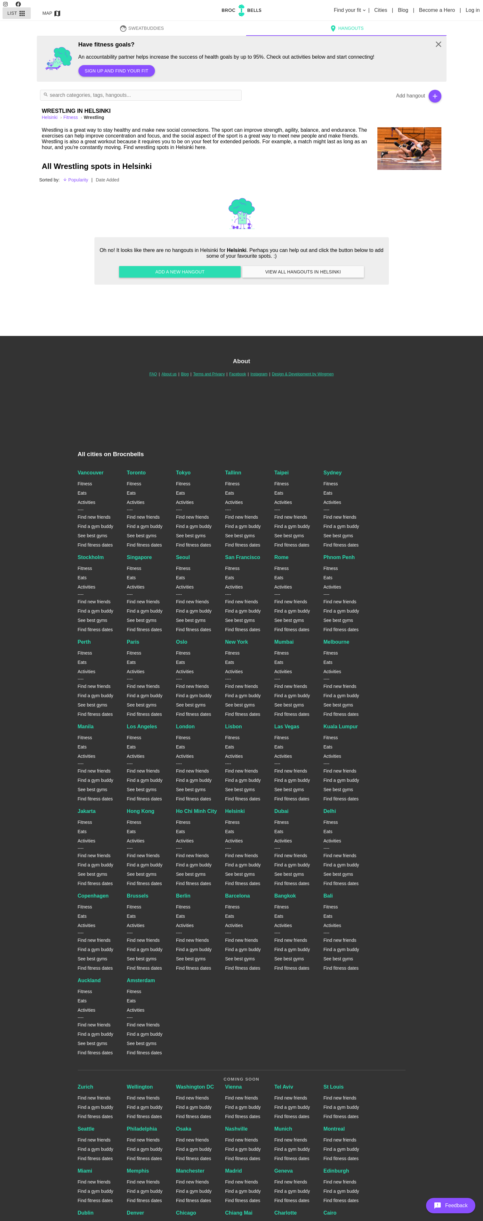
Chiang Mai (238, 1213)
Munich (283, 1129)
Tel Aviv (283, 1087)
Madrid (233, 1171)
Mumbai (284, 642)
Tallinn (233, 472)
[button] (450, 1205)
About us (168, 374)
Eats (82, 493)
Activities (86, 502)
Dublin (86, 1213)
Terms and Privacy (209, 374)
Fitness (71, 117)
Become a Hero (437, 10)
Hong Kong (140, 811)
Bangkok (285, 896)
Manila (86, 726)
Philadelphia (142, 1129)
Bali (328, 896)
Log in (473, 10)
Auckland (89, 980)
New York (236, 642)
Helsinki (235, 811)
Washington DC (195, 1087)
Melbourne (336, 642)
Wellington (140, 1087)
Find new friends (94, 517)
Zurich (85, 1087)
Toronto (136, 472)
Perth (84, 642)
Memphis (138, 1171)
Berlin (183, 896)
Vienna (233, 1087)
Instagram (258, 374)
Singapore (139, 557)
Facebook (237, 374)
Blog (404, 10)
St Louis (333, 1087)
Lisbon (233, 726)
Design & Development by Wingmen (303, 374)
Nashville (236, 1129)
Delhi (329, 811)
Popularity (75, 179)
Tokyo (183, 472)
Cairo (329, 1213)
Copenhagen (93, 896)
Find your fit (350, 10)
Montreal (334, 1129)
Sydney (332, 472)
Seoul (183, 557)
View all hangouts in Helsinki (303, 272)
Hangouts (346, 28)
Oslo (182, 642)
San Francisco (242, 557)
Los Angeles (142, 726)
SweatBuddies (142, 28)
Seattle (86, 1129)
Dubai (281, 811)
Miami (85, 1171)
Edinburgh (336, 1171)
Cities (381, 10)
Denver (135, 1213)
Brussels (138, 896)
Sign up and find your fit (116, 71)
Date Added (107, 179)
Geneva (283, 1171)
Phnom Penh (339, 557)
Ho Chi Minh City (196, 811)
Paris (133, 642)
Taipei (281, 472)
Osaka (183, 1129)
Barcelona (237, 896)
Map (52, 13)
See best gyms (93, 535)
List (17, 13)
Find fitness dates (95, 545)
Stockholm (91, 557)
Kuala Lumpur (340, 726)
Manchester (190, 1171)
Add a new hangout (180, 272)
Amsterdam (141, 980)
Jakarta (87, 811)
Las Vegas (286, 726)
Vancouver (91, 472)
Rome (281, 557)
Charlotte (285, 1213)
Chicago (186, 1213)
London (185, 726)
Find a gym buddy (95, 526)
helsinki (50, 117)
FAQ (153, 374)
